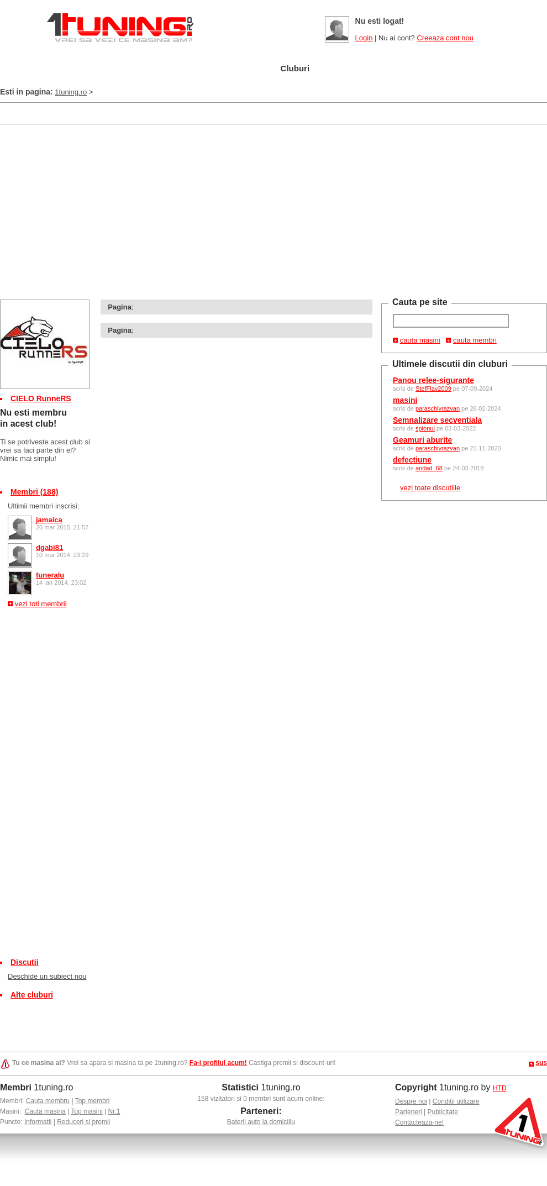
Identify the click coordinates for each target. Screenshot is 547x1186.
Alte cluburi (31, 994)
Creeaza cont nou (445, 38)
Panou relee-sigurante (433, 380)
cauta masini (420, 340)
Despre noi (411, 1101)
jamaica (49, 520)
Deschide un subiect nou (47, 976)
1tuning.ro (71, 92)
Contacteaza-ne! (419, 1122)
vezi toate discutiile (430, 488)
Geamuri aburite (422, 439)
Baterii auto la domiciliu (261, 1122)
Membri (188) (34, 491)
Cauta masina (45, 1111)
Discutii (24, 962)
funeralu (50, 575)
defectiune (412, 459)
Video (392, 69)
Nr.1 (114, 1111)
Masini (188, 69)
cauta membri (475, 340)
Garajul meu (123, 69)
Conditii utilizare (456, 1101)
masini (405, 400)
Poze (344, 69)
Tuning (241, 69)
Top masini (86, 1111)
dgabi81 (49, 547)
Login (364, 38)
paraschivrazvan (437, 408)
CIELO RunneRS (40, 398)
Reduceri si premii (83, 1122)
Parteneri (408, 1112)
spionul (425, 428)
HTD (500, 1088)
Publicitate (443, 1112)
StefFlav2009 (433, 388)
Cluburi (295, 68)
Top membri (92, 1101)
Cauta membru (48, 1101)
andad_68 (429, 468)
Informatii (37, 1122)
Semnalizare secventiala (437, 420)
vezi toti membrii (41, 604)
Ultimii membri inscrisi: (43, 506)
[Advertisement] (201, 112)
